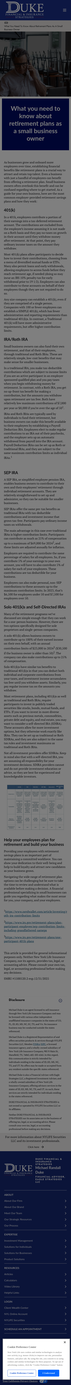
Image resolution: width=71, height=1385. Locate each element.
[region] (36, 1359)
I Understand (48, 1373)
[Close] (64, 1342)
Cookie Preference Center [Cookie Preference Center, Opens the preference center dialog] (22, 1373)
